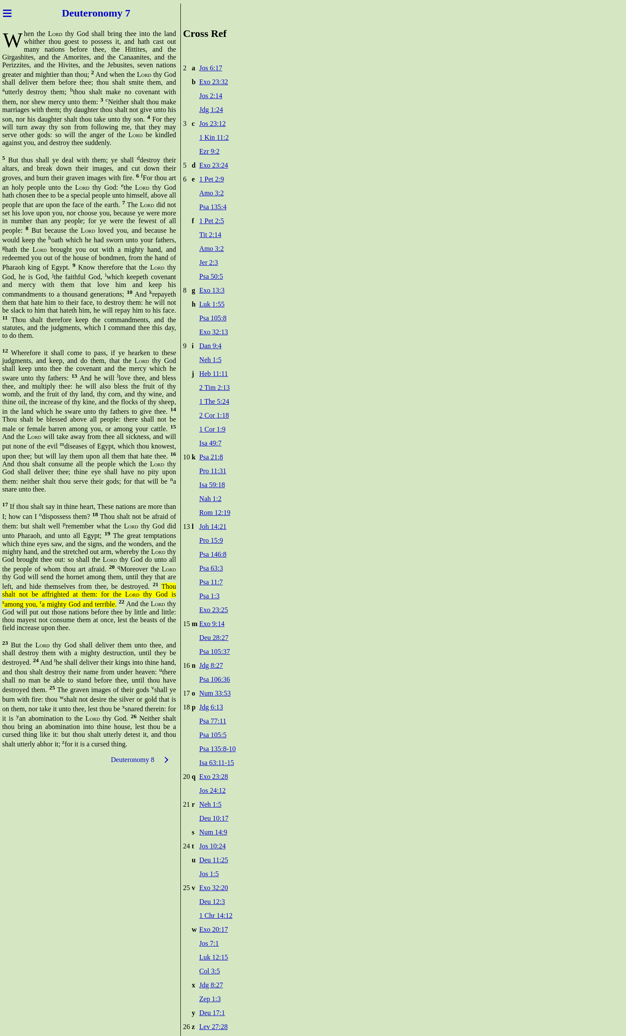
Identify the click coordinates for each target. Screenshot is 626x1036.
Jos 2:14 (210, 95)
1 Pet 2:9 (211, 179)
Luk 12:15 (213, 957)
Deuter (77, 13)
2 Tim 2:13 (214, 387)
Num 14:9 (213, 832)
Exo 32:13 (213, 332)
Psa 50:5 (211, 276)
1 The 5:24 (214, 401)
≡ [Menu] (7, 13)
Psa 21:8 (211, 457)
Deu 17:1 (212, 1012)
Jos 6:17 (210, 68)
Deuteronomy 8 (132, 759)
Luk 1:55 (211, 304)
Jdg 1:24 (211, 109)
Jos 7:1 (209, 943)
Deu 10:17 (213, 818)
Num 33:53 (214, 693)
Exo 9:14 (211, 623)
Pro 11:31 (212, 471)
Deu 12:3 (212, 901)
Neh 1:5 (210, 359)
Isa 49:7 (210, 443)
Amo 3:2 (211, 193)
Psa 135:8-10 (217, 748)
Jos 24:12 (212, 790)
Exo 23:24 (213, 165)
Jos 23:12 (212, 123)
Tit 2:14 (210, 234)
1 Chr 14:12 (215, 915)
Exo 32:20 (213, 887)
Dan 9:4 (210, 346)
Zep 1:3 (209, 999)
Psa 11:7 (211, 582)
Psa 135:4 (212, 207)
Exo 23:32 (213, 82)
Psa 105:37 (214, 651)
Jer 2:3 (208, 262)
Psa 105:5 (212, 735)
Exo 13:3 (211, 290)
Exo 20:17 (213, 929)
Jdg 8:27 (211, 665)
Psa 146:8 (212, 554)
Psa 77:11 (212, 721)
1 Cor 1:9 (212, 429)
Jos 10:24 (212, 846)
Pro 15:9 (211, 540)
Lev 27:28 (213, 1026)
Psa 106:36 (214, 679)
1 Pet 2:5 (211, 220)
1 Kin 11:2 (214, 137)
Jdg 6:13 (211, 707)
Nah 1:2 (210, 498)
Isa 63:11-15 (216, 762)
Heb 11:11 (213, 373)
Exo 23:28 (213, 776)
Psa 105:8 (212, 318)
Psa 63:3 (211, 568)
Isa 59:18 (212, 484)
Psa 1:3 (209, 596)
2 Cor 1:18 (214, 415)
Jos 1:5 (209, 874)
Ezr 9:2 (209, 151)
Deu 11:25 (213, 860)
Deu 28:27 (213, 637)
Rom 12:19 (214, 512)
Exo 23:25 (213, 610)
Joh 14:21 (212, 526)
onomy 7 (111, 13)
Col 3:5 (209, 971)
